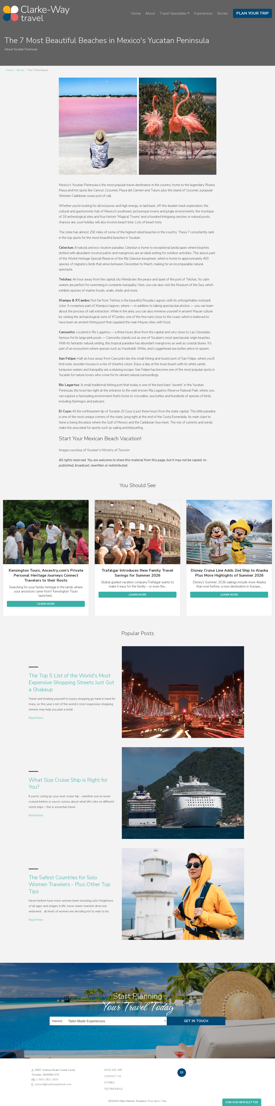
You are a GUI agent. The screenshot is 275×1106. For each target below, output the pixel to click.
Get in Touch (196, 1021)
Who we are (113, 1070)
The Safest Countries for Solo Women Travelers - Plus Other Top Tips (69, 884)
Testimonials (113, 1089)
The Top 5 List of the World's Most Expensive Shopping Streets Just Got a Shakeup (71, 682)
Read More (36, 718)
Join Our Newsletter (242, 1102)
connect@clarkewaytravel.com (52, 1084)
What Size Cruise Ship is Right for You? (68, 783)
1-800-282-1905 (47, 1079)
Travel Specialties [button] (173, 13)
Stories (222, 13)
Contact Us (112, 1076)
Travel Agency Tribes (157, 1101)
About (150, 13)
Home (136, 13)
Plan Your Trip (252, 13)
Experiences (203, 13)
